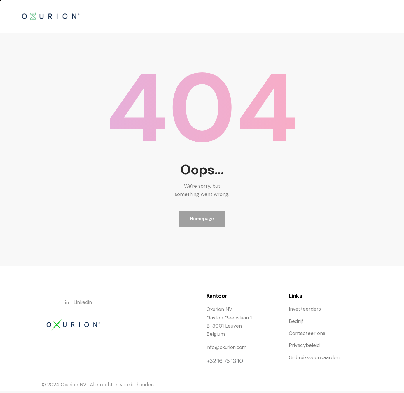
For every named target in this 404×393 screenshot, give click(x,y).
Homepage (202, 219)
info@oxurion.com (227, 349)
